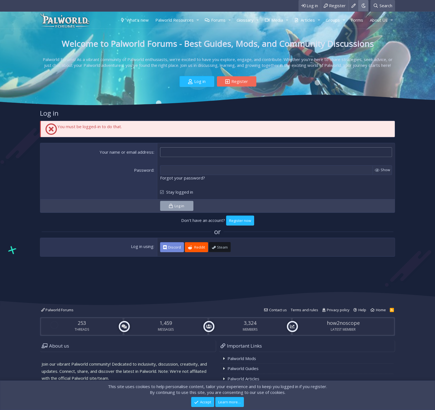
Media (277, 20)
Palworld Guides (243, 368)
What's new (138, 20)
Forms (357, 20)
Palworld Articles (243, 378)
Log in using (142, 246)
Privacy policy (338, 309)
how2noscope (343, 323)
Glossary (245, 20)
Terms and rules (304, 309)
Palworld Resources (174, 20)
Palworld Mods (241, 358)
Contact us (278, 309)
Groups (333, 20)
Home (381, 309)
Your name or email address (126, 152)
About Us (379, 20)
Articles (308, 20)
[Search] (382, 5)
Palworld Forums (57, 309)
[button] (197, 20)
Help (362, 309)
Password (143, 170)
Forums (218, 20)
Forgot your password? (182, 178)
